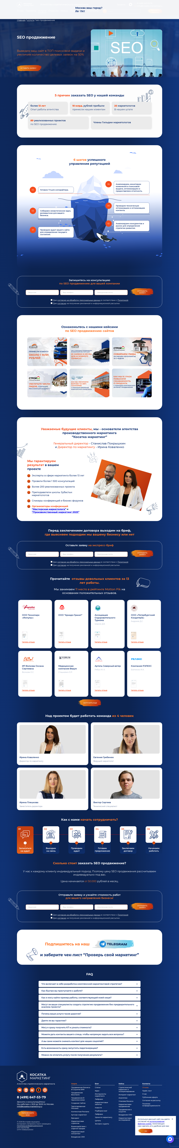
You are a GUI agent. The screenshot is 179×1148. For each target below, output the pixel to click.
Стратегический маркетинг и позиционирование (127, 1089)
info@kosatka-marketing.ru (29, 1106)
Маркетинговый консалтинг (77, 1133)
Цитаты (98, 1121)
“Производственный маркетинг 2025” (55, 512)
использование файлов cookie (151, 1122)
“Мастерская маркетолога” (49, 509)
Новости (98, 1108)
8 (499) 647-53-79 (31, 1097)
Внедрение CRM (78, 1137)
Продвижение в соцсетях (125, 1110)
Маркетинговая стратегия (77, 1122)
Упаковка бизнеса (126, 1101)
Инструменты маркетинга (100, 1095)
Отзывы (145, 1087)
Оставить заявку (28, 68)
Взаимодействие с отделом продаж (78, 1127)
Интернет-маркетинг (127, 1095)
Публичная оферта (150, 1097)
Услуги (74, 1084)
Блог (97, 1084)
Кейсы (121, 1084)
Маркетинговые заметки (101, 1103)
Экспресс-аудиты (102, 1124)
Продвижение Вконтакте (77, 1094)
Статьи (97, 1087)
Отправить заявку (142, 292)
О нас (144, 1094)
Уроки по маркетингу (103, 1117)
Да (77, 11)
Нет (82, 11)
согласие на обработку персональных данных (78, 300)
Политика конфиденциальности (30, 1126)
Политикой (123, 300)
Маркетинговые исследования (125, 1119)
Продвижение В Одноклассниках (78, 1099)
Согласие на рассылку (151, 1100)
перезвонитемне (28, 1114)
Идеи (97, 1091)
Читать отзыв (28, 642)
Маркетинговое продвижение (125, 1105)
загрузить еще (90, 703)
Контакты (146, 1084)
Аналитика (123, 1098)
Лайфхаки (99, 1099)
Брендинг (75, 1118)
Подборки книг (101, 1111)
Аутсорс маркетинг (79, 1115)
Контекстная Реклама (80, 1112)
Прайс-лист (147, 1091)
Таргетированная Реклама (78, 1107)
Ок (146, 1131)
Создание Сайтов (78, 1103)
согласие (61, 303)
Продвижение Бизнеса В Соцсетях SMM (80, 1088)
